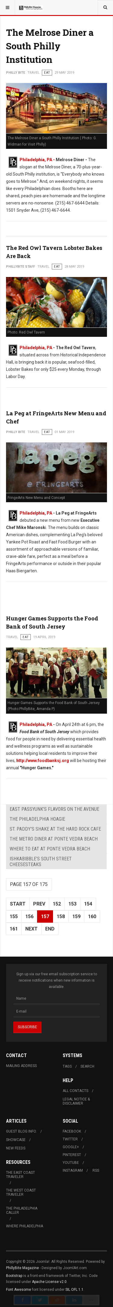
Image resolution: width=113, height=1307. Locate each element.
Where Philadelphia (24, 1226)
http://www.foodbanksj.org (42, 760)
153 (72, 904)
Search (87, 1066)
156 (29, 916)
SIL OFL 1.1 (74, 1289)
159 (76, 916)
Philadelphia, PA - (38, 159)
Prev (39, 904)
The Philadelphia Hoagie (37, 819)
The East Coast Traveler (20, 1174)
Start (18, 904)
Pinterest (72, 1155)
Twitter (70, 1139)
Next (31, 929)
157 (45, 916)
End (50, 929)
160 (92, 916)
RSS (96, 1170)
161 (14, 929)
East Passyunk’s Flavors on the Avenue (54, 809)
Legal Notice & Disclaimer (76, 1101)
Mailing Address (21, 1066)
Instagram (73, 1170)
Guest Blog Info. (21, 1131)
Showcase (16, 1140)
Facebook (72, 1131)
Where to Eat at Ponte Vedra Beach (50, 849)
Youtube (71, 1163)
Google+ (71, 1147)
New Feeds (15, 1148)
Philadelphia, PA (36, 347)
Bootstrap (14, 1276)
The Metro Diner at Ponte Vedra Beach (54, 839)
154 (88, 904)
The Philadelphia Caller (21, 1210)
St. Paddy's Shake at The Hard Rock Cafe (55, 829)
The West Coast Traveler (21, 1192)
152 (57, 904)
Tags (67, 1066)
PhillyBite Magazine (22, 1268)
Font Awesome (18, 1289)
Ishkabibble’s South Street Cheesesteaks (41, 861)
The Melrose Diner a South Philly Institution (50, 45)
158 (61, 916)
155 (14, 916)
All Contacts (75, 1091)
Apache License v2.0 (49, 1282)
